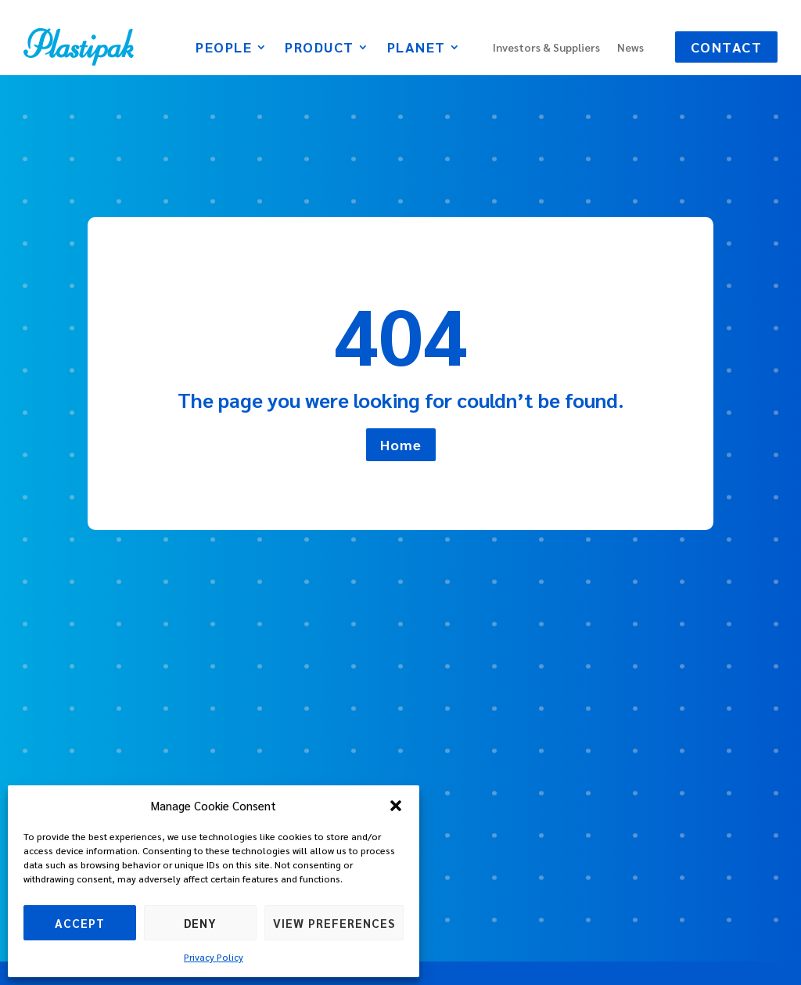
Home (401, 444)
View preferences (334, 922)
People (224, 48)
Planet (416, 48)
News (630, 47)
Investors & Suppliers (546, 47)
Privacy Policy (213, 957)
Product (319, 48)
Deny (200, 922)
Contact (727, 47)
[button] (396, 806)
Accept (80, 922)
